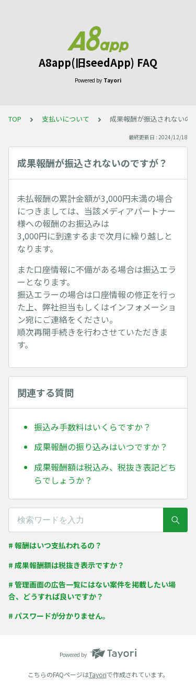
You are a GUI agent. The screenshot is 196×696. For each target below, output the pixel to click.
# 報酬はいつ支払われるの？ (55, 545)
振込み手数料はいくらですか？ (92, 427)
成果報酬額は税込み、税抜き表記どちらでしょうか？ (105, 474)
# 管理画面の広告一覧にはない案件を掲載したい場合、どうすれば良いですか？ (92, 590)
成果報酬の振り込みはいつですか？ (101, 446)
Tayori (98, 674)
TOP (14, 119)
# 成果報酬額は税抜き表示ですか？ (66, 565)
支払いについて (65, 119)
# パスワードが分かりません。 (59, 615)
